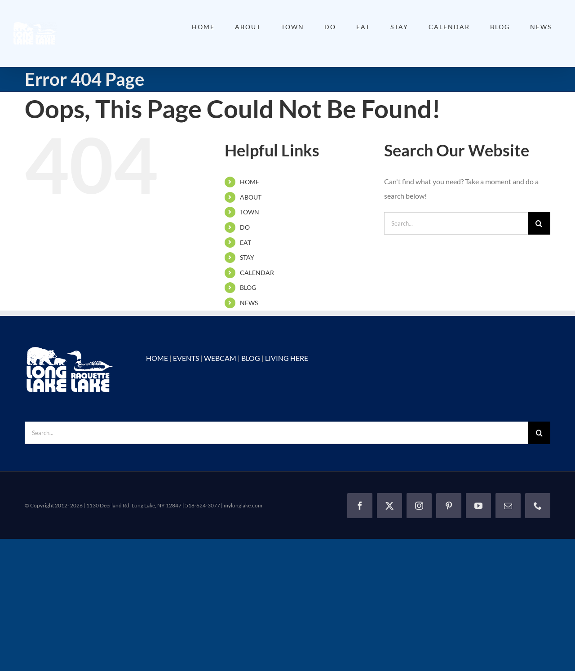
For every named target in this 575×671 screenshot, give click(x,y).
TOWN (249, 212)
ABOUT (250, 197)
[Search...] (456, 223)
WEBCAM (220, 358)
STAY (247, 257)
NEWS (249, 303)
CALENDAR (257, 272)
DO (245, 227)
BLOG (248, 287)
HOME (249, 182)
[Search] (539, 223)
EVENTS (186, 358)
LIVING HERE (286, 358)
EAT (245, 242)
